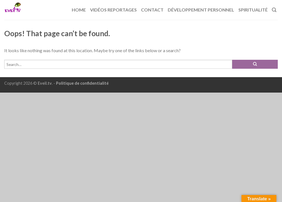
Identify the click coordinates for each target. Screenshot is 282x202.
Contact (152, 9)
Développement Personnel (201, 9)
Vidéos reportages (113, 9)
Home (79, 9)
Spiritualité (253, 9)
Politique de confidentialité (82, 83)
